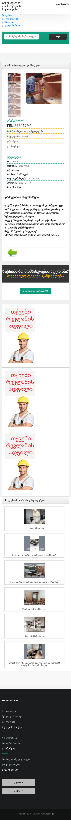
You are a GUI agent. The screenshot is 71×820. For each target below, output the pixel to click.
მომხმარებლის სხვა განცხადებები (25, 131)
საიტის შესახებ (10, 18)
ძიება (57, 37)
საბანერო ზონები (11, 743)
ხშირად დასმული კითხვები (16, 759)
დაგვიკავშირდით (11, 25)
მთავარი (7, 15)
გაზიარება (12, 141)
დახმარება (8, 22)
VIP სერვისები (9, 738)
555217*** (19, 126)
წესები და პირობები (12, 716)
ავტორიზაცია (61, 4)
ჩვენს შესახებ (9, 711)
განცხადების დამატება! (35, 291)
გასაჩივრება (13, 146)
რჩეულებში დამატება (18, 136)
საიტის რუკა (8, 722)
